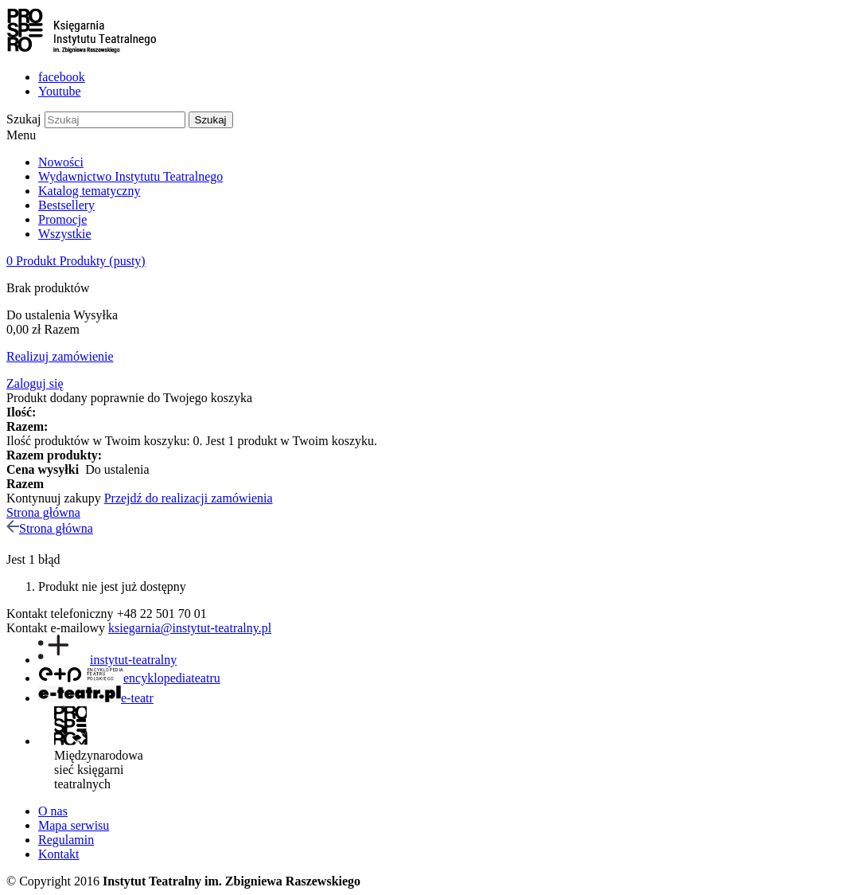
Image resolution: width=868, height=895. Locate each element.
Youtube (59, 91)
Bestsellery (66, 205)
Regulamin (66, 839)
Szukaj (23, 119)
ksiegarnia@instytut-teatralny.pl (189, 628)
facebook (61, 77)
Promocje (62, 219)
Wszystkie (64, 233)
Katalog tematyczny (89, 190)
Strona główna (43, 512)
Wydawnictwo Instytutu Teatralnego (130, 176)
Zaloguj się (35, 383)
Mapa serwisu (73, 825)
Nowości (61, 162)
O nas (53, 811)
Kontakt (59, 854)
